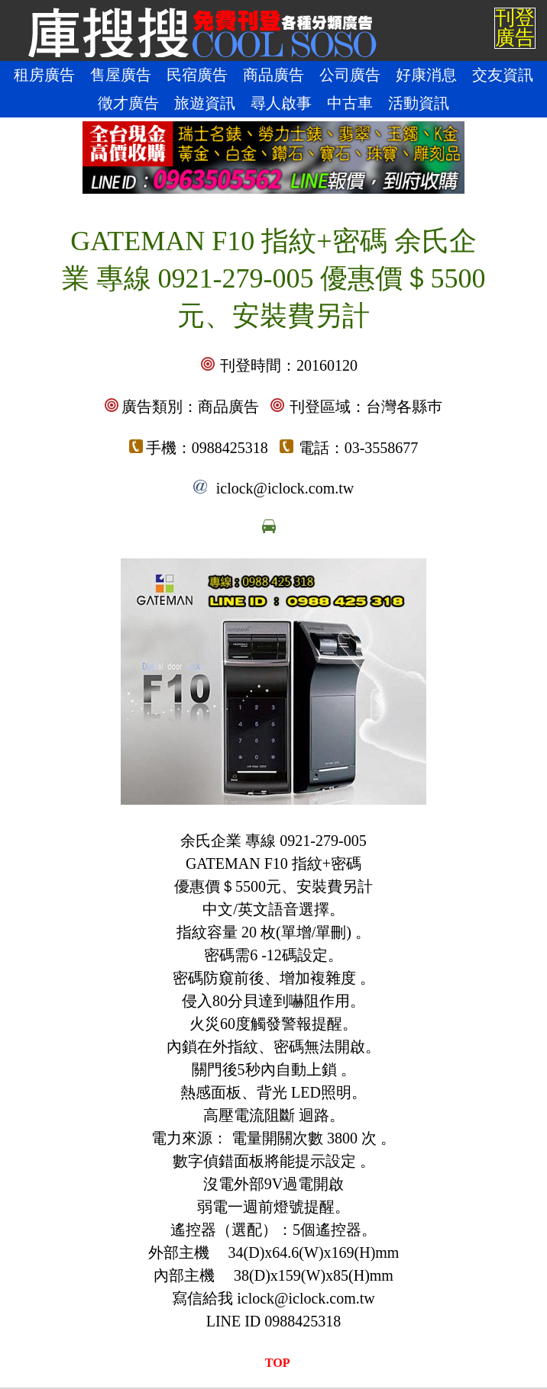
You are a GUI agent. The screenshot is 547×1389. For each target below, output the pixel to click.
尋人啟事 (281, 103)
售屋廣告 (120, 74)
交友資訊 (502, 74)
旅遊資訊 (204, 103)
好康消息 (426, 74)
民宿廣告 (197, 74)
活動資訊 (418, 103)
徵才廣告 (128, 103)
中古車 (350, 103)
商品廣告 (273, 74)
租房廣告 (44, 74)
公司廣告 (349, 74)
